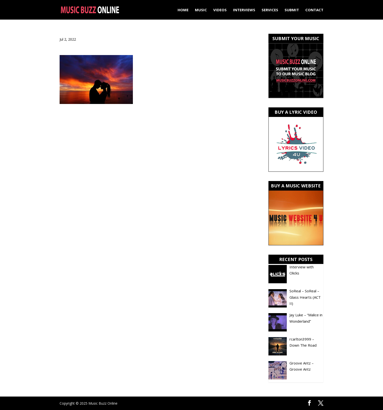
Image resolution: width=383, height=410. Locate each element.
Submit (292, 10)
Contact (314, 10)
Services (270, 10)
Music (201, 10)
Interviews (244, 10)
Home (183, 10)
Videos (220, 10)
